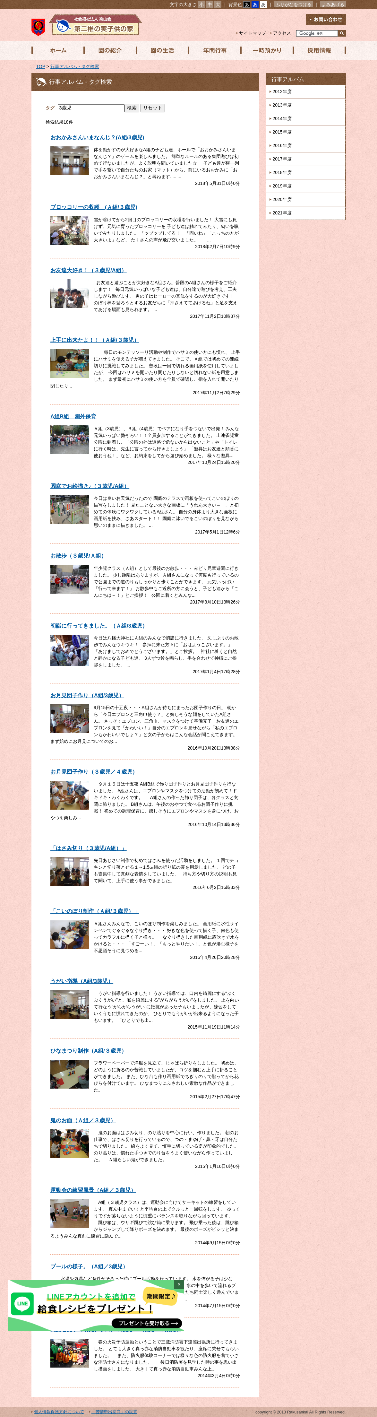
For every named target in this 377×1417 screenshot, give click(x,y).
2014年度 (282, 118)
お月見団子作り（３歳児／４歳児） (94, 772)
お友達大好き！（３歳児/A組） (88, 270)
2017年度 (282, 158)
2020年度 (282, 199)
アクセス (282, 33)
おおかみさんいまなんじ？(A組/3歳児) (97, 138)
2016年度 (282, 145)
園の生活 (161, 50)
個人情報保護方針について (59, 1412)
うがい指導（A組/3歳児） (81, 981)
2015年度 (282, 132)
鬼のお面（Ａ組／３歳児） (83, 1120)
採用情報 (317, 50)
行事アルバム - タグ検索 (74, 66)
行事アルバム (287, 79)
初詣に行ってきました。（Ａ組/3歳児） (99, 626)
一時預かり (265, 50)
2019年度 (282, 185)
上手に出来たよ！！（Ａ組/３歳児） (94, 340)
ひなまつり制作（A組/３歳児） (88, 1051)
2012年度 (282, 91)
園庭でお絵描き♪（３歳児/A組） (89, 486)
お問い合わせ (326, 19)
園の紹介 (109, 50)
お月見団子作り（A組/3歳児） (87, 695)
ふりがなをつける (294, 4)
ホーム (57, 50)
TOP (40, 66)
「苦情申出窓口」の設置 (114, 1412)
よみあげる (333, 4)
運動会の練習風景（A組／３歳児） (93, 1190)
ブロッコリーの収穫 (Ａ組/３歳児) (93, 207)
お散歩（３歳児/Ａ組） (78, 556)
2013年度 (282, 105)
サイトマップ (252, 33)
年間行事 (213, 50)
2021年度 (282, 212)
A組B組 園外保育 (73, 416)
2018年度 (282, 172)
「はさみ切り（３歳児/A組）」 (88, 848)
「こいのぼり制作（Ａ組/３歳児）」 (94, 911)
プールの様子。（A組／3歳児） (89, 1267)
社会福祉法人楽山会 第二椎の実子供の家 (86, 25)
